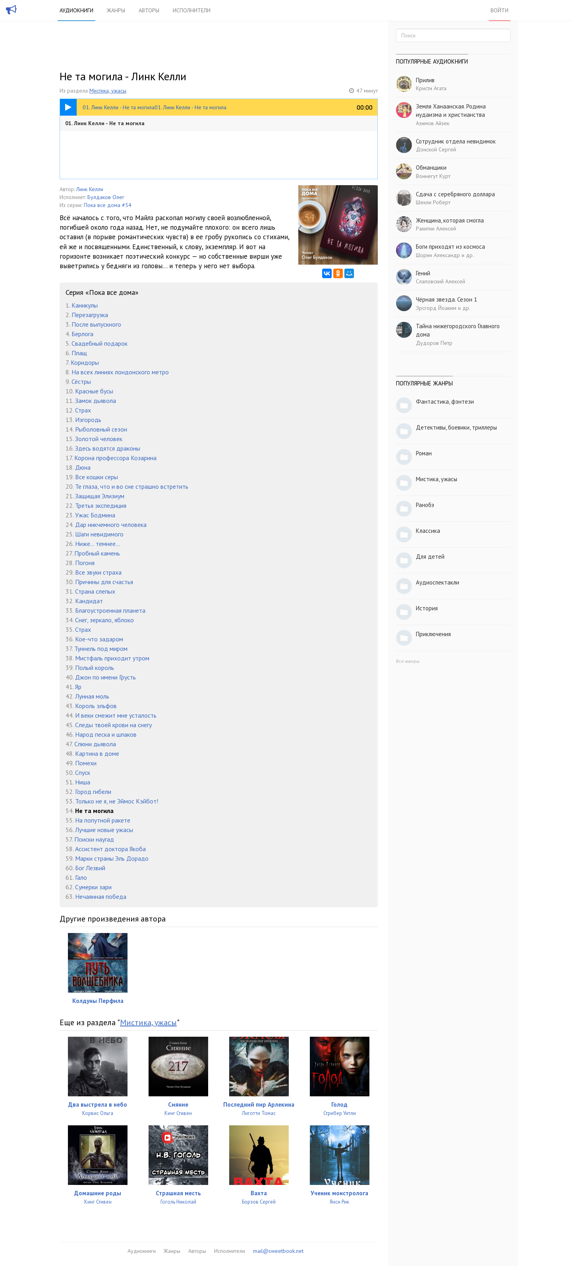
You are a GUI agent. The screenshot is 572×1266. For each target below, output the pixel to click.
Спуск (82, 772)
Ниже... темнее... (97, 544)
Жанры (116, 10)
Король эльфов (96, 706)
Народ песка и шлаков (106, 734)
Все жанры (407, 661)
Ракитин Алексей (436, 228)
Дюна (83, 467)
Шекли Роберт (433, 202)
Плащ (79, 353)
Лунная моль (92, 696)
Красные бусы (94, 391)
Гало (81, 877)
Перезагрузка (90, 315)
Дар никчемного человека (111, 524)
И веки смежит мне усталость (116, 715)
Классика (428, 530)
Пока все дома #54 (107, 205)
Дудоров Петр (434, 343)
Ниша (82, 782)
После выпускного (96, 324)
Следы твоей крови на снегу (113, 725)
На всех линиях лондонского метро (120, 372)
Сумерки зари (93, 887)
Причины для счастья (104, 582)
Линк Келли (89, 189)
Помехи (86, 763)
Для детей (430, 556)
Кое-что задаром (99, 639)
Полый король (94, 668)
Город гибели (93, 792)
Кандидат (89, 601)
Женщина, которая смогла (450, 220)
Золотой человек (98, 439)
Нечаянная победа (100, 896)
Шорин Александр (438, 255)
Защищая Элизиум (99, 496)
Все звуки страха (98, 572)
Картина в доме (97, 753)
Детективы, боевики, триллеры (456, 427)
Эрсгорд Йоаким (436, 308)
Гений (423, 273)
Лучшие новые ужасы (104, 830)
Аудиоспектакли (437, 582)
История (427, 608)
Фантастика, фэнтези (445, 401)
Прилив (425, 80)
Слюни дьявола (95, 744)
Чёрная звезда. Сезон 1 (446, 299)
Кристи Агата (431, 88)
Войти (499, 10)
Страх (83, 410)
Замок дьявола (95, 401)
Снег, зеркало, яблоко (104, 620)
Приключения (433, 634)
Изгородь (88, 420)
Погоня (85, 563)
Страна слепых (95, 591)
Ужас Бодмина (95, 515)
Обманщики (431, 167)
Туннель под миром (101, 648)
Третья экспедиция (100, 505)
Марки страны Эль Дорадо (112, 858)
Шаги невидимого (99, 534)
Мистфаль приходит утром (112, 658)
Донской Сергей (436, 149)
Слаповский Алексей (440, 281)
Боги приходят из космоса (450, 246)
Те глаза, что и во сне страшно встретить (131, 486)
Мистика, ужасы (107, 90)
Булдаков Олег (105, 197)
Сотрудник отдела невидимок (456, 141)
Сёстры (81, 381)
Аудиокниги (76, 10)
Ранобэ (425, 505)
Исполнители (192, 10)
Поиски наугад (94, 839)
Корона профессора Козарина (115, 458)
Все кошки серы (96, 477)
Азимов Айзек (432, 123)
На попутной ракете (102, 820)
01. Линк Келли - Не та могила (105, 123)
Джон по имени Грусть (105, 677)
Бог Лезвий (90, 868)
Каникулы (85, 305)
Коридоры (85, 362)
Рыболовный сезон (101, 429)
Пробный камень (97, 553)
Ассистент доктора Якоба (110, 849)
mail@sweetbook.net (278, 1250)
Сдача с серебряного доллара (455, 194)
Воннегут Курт (433, 176)
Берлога (82, 334)
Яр (78, 687)
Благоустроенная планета (110, 610)
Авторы (149, 10)
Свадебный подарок (100, 343)
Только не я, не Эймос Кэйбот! (116, 801)
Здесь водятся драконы (107, 448)
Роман (424, 453)
